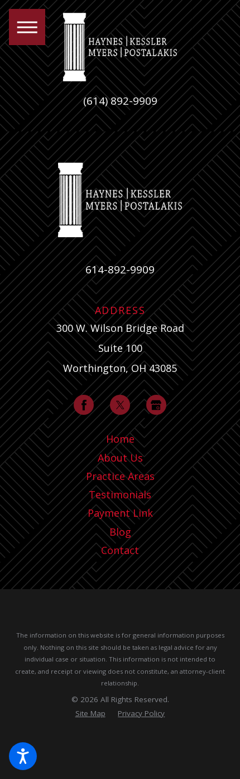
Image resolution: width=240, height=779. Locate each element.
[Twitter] (120, 405)
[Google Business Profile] (156, 405)
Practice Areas (120, 476)
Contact (120, 550)
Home (120, 438)
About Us (120, 457)
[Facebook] (84, 405)
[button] (23, 756)
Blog (120, 531)
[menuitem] (120, 439)
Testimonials (120, 494)
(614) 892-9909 (120, 101)
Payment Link (120, 513)
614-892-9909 (120, 269)
